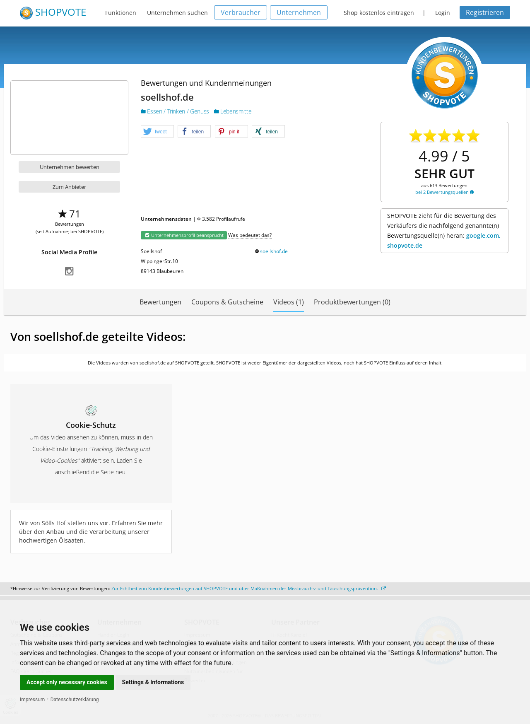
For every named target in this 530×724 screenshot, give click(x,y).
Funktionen (120, 13)
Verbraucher (240, 12)
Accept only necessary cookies (66, 682)
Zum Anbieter (69, 187)
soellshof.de (274, 251)
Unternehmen (299, 12)
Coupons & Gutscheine (227, 301)
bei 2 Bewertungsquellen (444, 192)
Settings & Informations (153, 682)
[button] (157, 131)
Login (442, 13)
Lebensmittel (233, 111)
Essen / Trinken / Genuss (176, 111)
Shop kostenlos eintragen (379, 13)
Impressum (32, 699)
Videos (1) (288, 301)
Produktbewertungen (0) (352, 301)
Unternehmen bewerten (69, 167)
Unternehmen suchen (177, 13)
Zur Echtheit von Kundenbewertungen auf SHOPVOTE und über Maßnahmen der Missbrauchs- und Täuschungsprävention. (248, 588)
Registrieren (485, 12)
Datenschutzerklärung (75, 699)
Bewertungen (160, 301)
